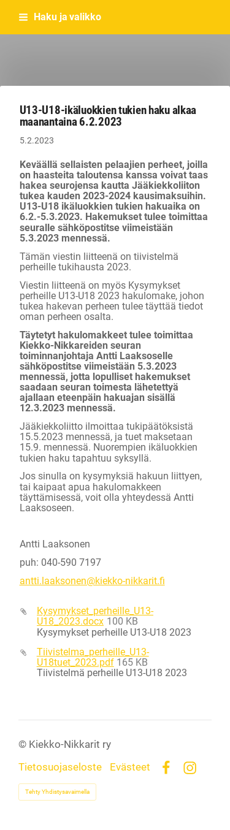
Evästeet (130, 768)
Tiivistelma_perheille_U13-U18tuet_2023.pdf (93, 657)
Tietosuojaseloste (60, 768)
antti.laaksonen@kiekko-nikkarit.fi (92, 581)
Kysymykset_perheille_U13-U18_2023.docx (95, 616)
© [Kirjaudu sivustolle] (23, 744)
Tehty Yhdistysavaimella (57, 791)
